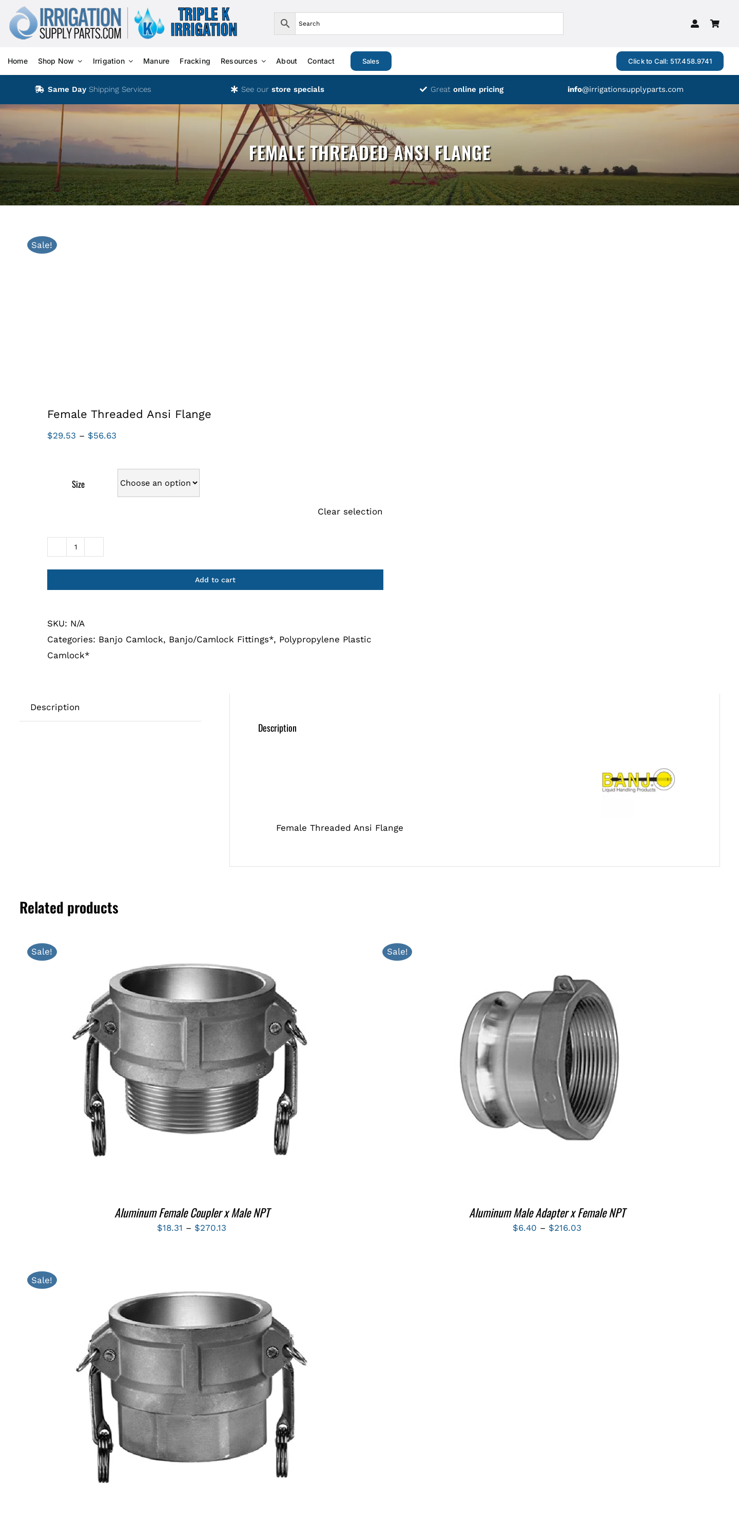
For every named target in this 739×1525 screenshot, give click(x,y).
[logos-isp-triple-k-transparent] (123, 9)
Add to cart (215, 580)
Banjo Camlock (131, 639)
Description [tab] (55, 707)
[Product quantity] (75, 547)
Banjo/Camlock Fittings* (221, 639)
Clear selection (350, 511)
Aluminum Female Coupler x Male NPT (191, 1212)
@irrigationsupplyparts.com (626, 89)
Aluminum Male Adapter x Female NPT (547, 1212)
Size (78, 484)
